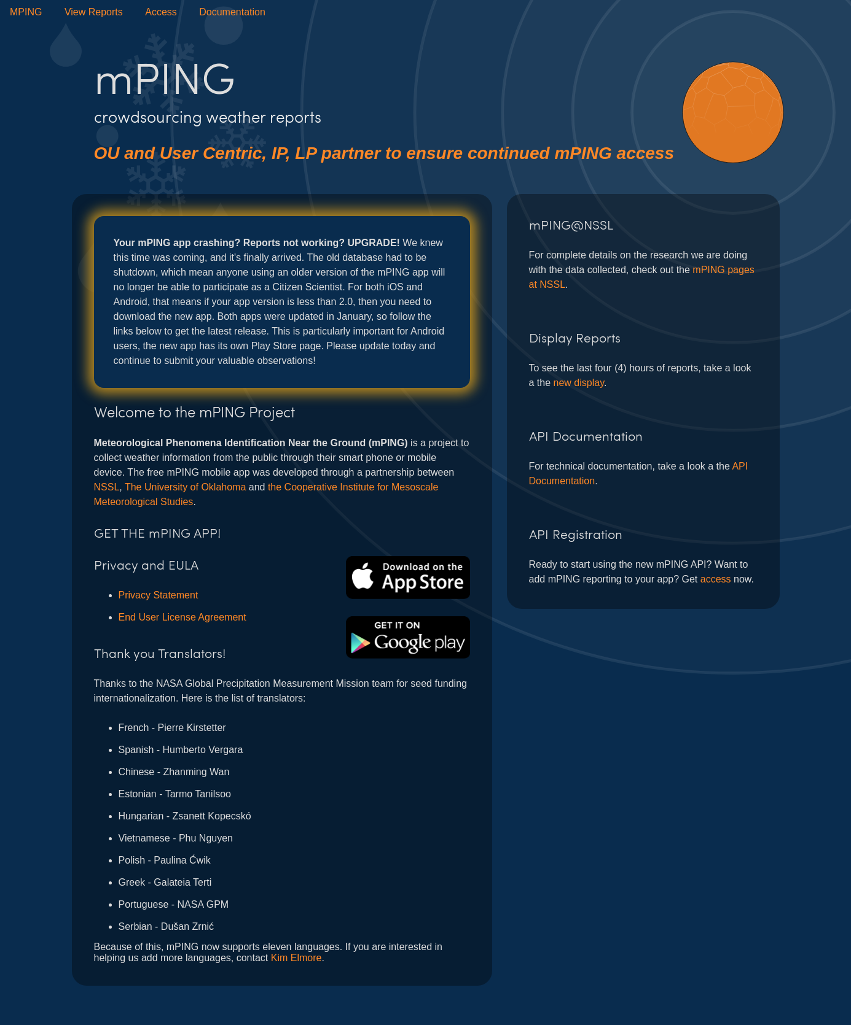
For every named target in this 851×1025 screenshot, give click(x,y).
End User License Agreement (182, 617)
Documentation (232, 12)
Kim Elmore (296, 958)
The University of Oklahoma (185, 487)
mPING (26, 12)
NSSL (107, 487)
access (715, 579)
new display (579, 382)
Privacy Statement (158, 595)
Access (161, 12)
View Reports (94, 12)
